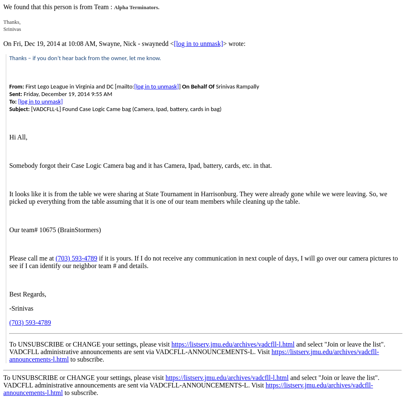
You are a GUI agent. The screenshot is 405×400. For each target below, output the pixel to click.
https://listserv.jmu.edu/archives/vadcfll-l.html (232, 344)
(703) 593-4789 (76, 258)
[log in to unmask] (198, 43)
